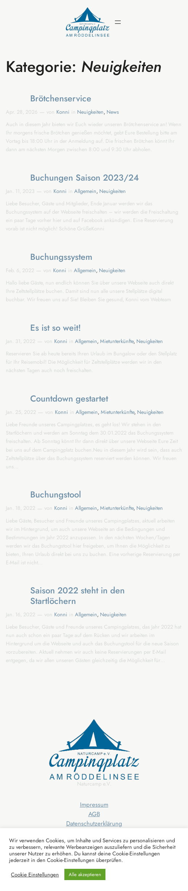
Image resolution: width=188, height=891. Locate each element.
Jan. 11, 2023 (20, 191)
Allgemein (85, 191)
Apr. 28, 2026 (21, 112)
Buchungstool (55, 494)
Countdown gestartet (69, 399)
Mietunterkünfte (116, 341)
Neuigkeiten (90, 112)
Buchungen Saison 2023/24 (84, 178)
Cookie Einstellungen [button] (35, 874)
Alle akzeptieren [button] (85, 874)
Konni (62, 112)
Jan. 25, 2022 (21, 412)
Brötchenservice (60, 98)
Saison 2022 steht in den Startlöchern (77, 595)
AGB (94, 814)
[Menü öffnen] (117, 22)
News (113, 112)
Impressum (94, 804)
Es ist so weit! (55, 328)
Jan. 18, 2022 (20, 508)
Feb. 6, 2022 (20, 270)
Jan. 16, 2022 (20, 614)
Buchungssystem (61, 257)
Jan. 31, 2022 (20, 341)
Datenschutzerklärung (94, 823)
